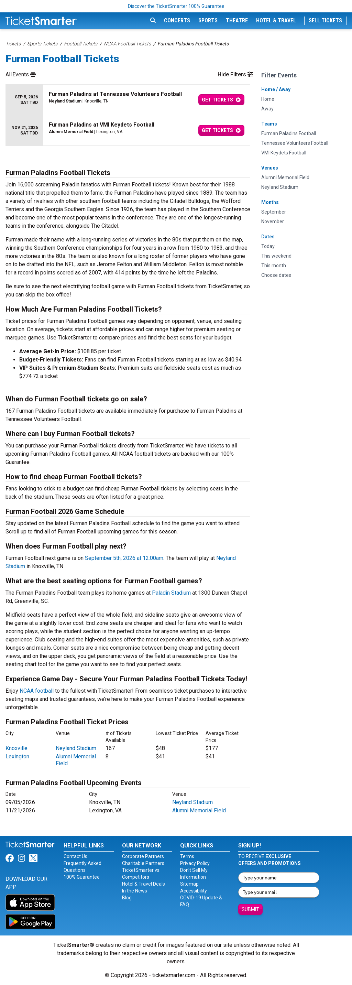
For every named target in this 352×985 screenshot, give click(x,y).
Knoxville (17, 748)
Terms (187, 856)
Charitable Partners (143, 863)
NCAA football (37, 691)
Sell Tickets (325, 20)
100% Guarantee (82, 877)
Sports (208, 20)
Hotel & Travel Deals (143, 884)
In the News (134, 891)
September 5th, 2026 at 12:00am (124, 558)
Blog (127, 897)
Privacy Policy (195, 863)
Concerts (177, 20)
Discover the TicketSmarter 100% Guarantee (176, 6)
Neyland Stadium (76, 748)
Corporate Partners (143, 856)
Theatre (237, 20)
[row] (128, 100)
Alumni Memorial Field (199, 810)
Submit (250, 909)
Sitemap (189, 884)
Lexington (17, 756)
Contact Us (75, 856)
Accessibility (193, 891)
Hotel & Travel (276, 20)
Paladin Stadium (171, 592)
